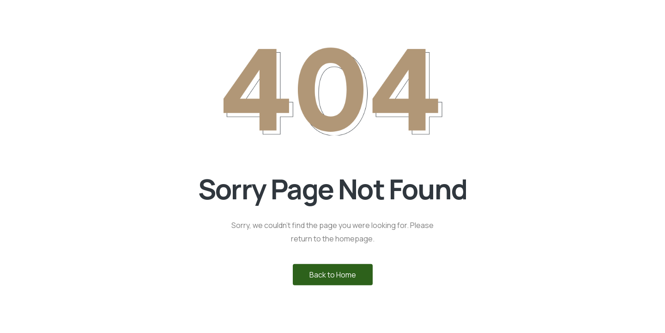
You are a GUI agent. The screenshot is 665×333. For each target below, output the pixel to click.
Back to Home (332, 274)
